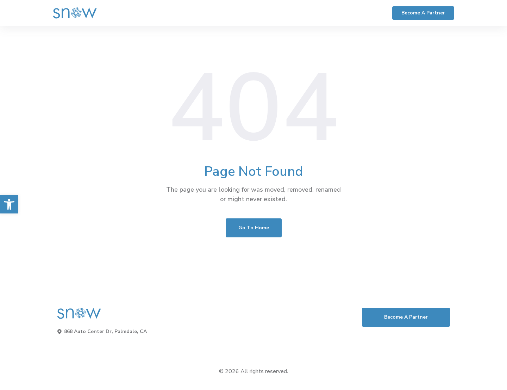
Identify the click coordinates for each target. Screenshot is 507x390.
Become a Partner (423, 12)
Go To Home (253, 227)
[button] (9, 204)
